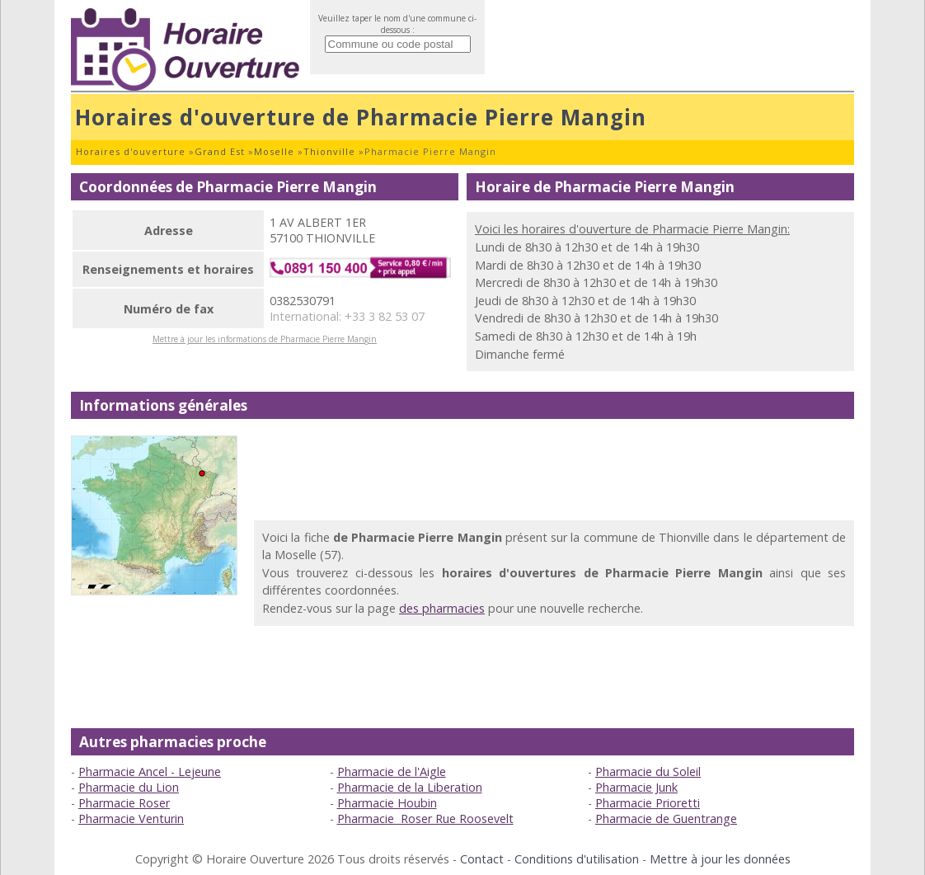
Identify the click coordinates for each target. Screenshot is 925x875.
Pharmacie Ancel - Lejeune (149, 771)
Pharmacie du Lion (128, 787)
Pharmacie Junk (636, 787)
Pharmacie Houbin (387, 803)
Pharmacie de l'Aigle (391, 771)
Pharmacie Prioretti (647, 803)
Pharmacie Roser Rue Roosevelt (425, 818)
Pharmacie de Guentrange (666, 818)
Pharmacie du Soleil (648, 771)
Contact (482, 859)
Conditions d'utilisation (576, 859)
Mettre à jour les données (720, 859)
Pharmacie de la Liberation (409, 787)
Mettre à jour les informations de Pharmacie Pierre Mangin (265, 339)
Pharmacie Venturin (131, 818)
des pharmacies (442, 608)
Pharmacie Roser (124, 803)
